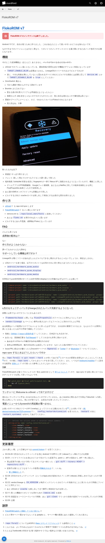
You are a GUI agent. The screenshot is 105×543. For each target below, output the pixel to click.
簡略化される (45, 468)
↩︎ (74, 523)
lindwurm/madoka (87, 361)
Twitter (63, 349)
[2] (3, 360)
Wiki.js (69, 541)
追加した (15, 363)
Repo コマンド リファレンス (47, 523)
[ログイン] (101, 3)
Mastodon (75, 349)
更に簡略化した (15, 472)
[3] (68, 408)
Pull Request (31, 337)
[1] (59, 357)
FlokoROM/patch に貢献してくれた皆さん (22, 511)
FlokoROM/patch (12, 210)
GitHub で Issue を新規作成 (22, 334)
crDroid (8, 206)
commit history (38, 449)
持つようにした (61, 372)
